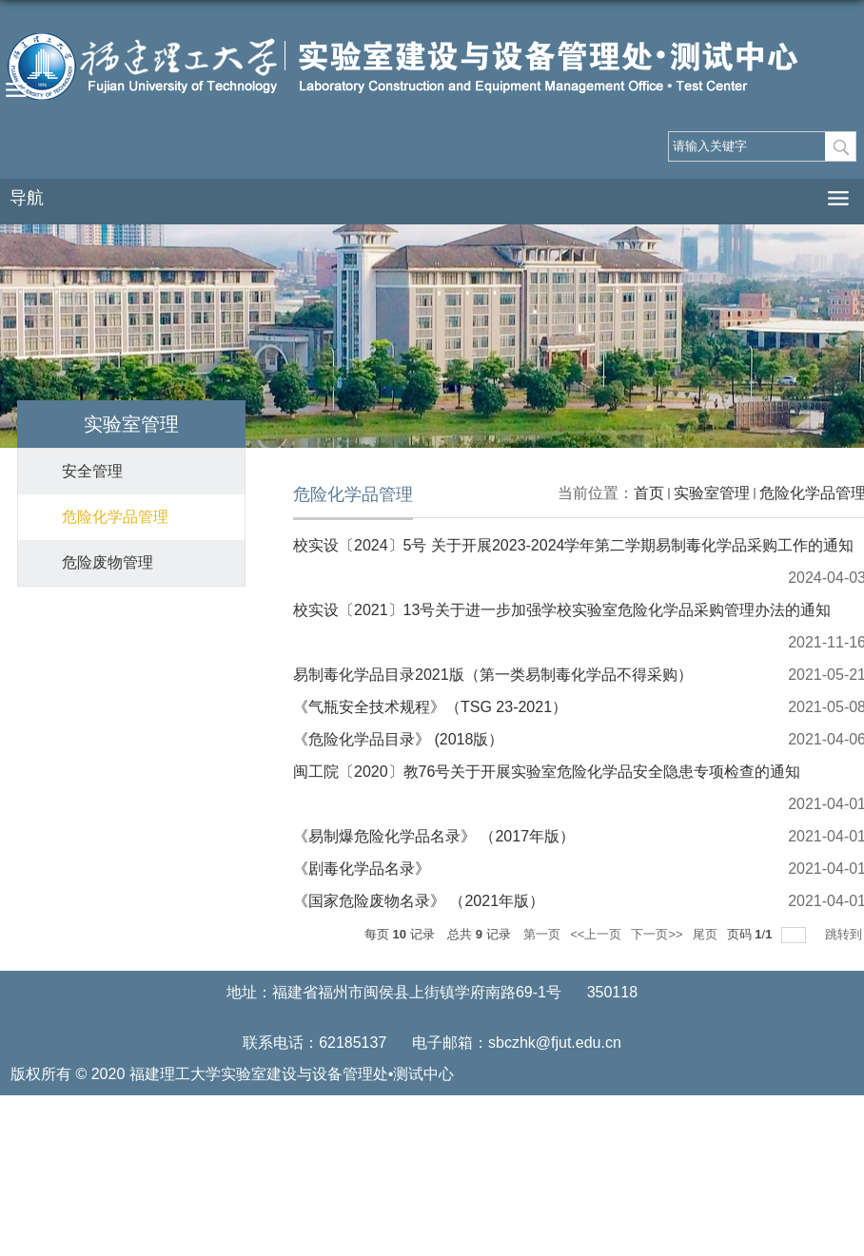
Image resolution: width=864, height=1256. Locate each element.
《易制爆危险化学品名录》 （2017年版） (434, 836)
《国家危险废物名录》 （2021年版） (418, 901)
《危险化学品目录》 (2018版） (398, 739)
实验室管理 (712, 493)
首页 (649, 493)
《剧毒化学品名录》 (361, 868)
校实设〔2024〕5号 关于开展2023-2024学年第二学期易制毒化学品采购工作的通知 (573, 545)
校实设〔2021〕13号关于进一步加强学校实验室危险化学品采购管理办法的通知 (562, 610)
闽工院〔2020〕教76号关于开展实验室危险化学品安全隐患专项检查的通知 (546, 771)
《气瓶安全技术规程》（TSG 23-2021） (430, 707)
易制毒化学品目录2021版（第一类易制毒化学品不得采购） (493, 675)
